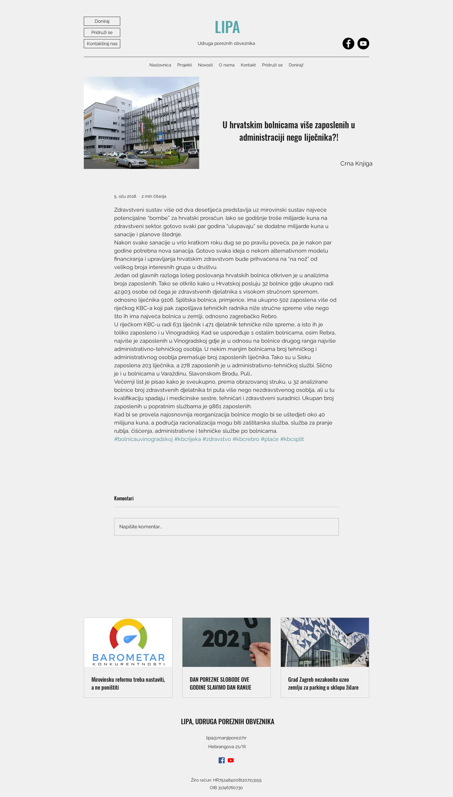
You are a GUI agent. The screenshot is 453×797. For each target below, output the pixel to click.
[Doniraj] (102, 21)
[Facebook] (348, 43)
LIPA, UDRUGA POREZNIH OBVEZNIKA (227, 721)
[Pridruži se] (102, 32)
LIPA (227, 26)
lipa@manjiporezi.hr (226, 738)
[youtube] (231, 760)
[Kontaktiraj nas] (102, 43)
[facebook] (222, 760)
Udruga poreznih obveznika (226, 43)
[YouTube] (363, 43)
